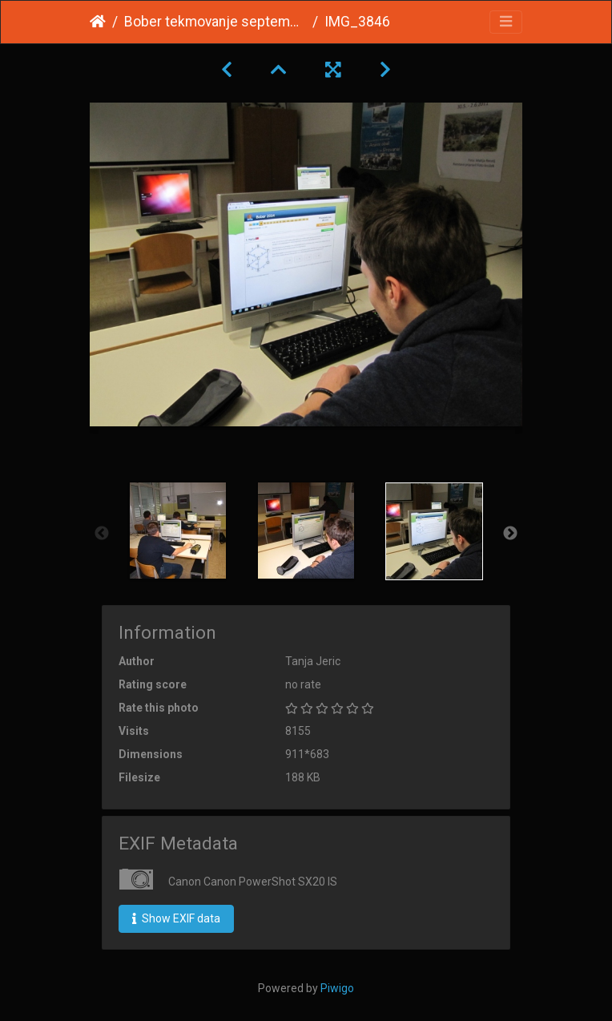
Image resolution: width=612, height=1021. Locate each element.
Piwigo (337, 988)
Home (98, 21)
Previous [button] (102, 534)
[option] (178, 530)
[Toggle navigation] (505, 22)
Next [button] (510, 534)
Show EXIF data (176, 918)
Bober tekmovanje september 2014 (215, 22)
